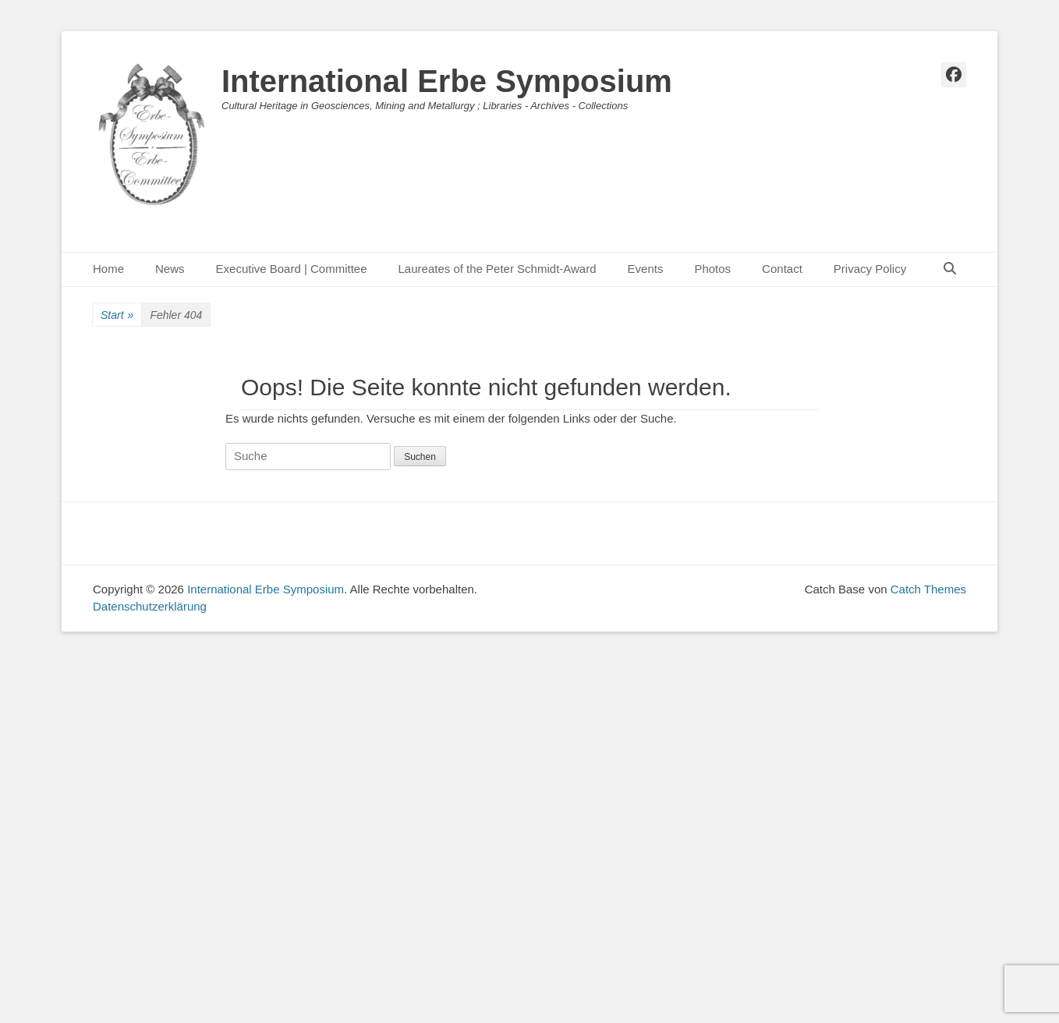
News (170, 268)
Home (108, 268)
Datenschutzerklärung (150, 606)
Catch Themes (928, 589)
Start (117, 315)
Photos (712, 268)
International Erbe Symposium (446, 81)
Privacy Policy (870, 268)
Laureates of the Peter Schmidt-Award (497, 268)
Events (646, 268)
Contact (782, 268)
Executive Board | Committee (291, 268)
